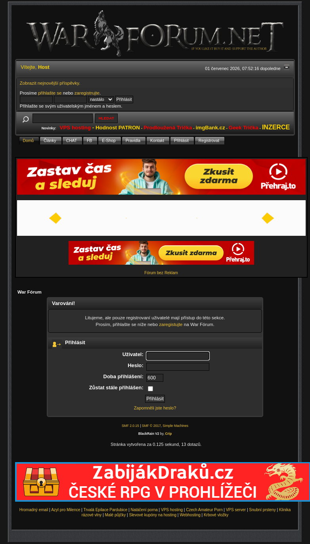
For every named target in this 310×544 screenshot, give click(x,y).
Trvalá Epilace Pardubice (106, 510)
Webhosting (190, 515)
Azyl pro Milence (65, 510)
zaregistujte (170, 324)
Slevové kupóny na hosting (152, 515)
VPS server (236, 510)
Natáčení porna (143, 510)
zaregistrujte (87, 92)
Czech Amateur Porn (204, 510)
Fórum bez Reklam (161, 273)
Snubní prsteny (262, 510)
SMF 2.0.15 (130, 426)
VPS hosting (172, 510)
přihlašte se (49, 92)
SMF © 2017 (151, 426)
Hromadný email (33, 510)
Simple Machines (175, 426)
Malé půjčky (115, 515)
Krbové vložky (216, 515)
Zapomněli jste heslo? (155, 408)
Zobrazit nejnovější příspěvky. (50, 82)
